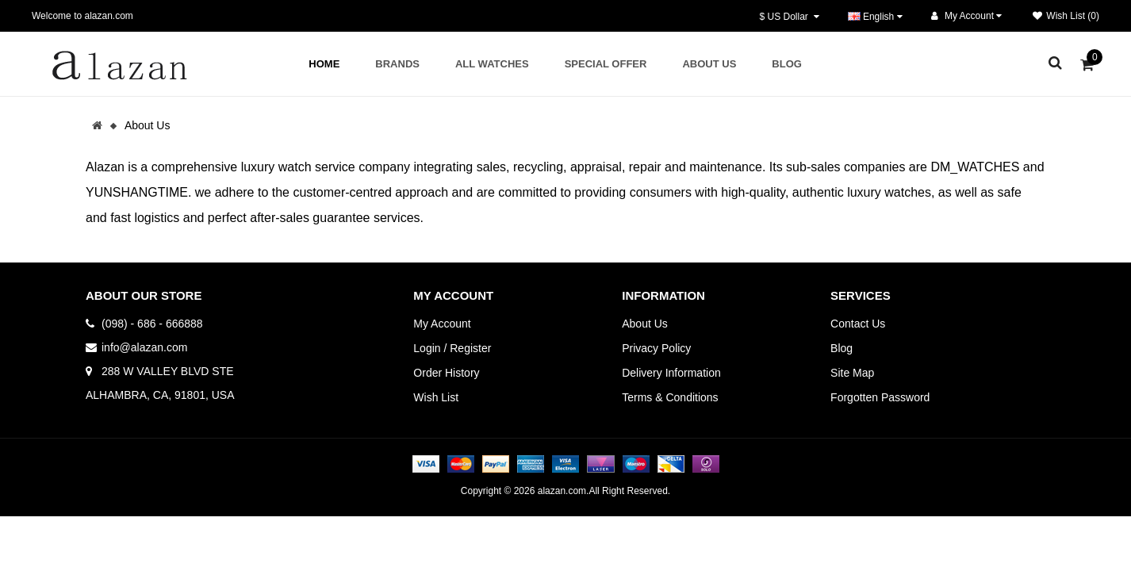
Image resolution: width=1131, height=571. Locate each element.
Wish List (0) (1066, 15)
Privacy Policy (656, 348)
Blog (841, 348)
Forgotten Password (880, 397)
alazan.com (562, 490)
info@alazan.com (144, 347)
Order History (446, 372)
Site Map (852, 372)
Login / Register (452, 348)
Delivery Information (671, 372)
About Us (148, 125)
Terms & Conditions (670, 397)
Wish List (435, 397)
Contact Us (857, 323)
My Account (441, 323)
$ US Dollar (789, 16)
